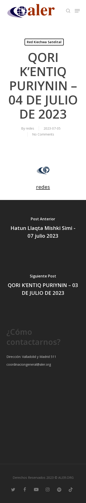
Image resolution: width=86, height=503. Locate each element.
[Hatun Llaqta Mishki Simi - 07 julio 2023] (43, 228)
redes (30, 128)
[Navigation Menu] (77, 10)
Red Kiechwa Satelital (44, 42)
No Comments (43, 134)
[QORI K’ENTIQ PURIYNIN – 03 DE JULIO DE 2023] (43, 285)
